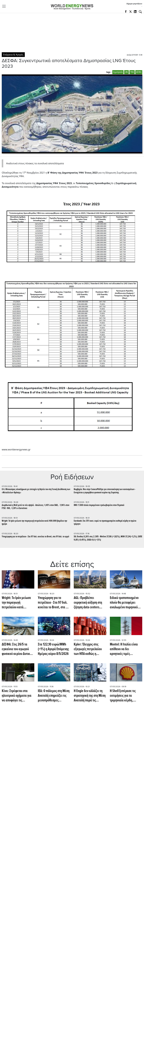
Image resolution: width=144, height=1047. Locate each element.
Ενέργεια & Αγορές (13, 54)
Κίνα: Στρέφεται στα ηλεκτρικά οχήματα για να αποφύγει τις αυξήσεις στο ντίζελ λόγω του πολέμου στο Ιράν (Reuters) (18, 696)
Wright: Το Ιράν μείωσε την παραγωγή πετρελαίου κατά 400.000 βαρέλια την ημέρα (34, 522)
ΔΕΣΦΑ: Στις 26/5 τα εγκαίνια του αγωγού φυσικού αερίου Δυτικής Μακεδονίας (17, 649)
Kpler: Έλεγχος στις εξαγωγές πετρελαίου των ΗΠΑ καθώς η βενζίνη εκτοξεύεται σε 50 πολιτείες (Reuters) (88, 649)
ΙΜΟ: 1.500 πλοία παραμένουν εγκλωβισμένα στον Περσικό (99, 505)
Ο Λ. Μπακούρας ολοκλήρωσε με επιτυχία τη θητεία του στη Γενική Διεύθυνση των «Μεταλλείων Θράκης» (36, 491)
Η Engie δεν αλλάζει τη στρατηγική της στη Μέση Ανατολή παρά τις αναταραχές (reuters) (90, 696)
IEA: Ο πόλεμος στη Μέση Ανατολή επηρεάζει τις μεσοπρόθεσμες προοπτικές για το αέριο (54, 696)
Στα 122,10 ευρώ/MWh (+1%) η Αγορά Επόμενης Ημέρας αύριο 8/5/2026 (53, 649)
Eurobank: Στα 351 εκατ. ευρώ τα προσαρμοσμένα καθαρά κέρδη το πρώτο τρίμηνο (105, 522)
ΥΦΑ (132, 72)
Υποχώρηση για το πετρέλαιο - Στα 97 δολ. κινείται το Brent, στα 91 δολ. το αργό (35, 536)
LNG (126, 72)
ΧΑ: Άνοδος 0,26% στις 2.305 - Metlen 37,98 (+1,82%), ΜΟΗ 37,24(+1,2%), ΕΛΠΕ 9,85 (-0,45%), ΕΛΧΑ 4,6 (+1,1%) (108, 538)
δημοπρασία (118, 72)
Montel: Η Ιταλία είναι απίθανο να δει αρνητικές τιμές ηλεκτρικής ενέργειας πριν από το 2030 (124, 649)
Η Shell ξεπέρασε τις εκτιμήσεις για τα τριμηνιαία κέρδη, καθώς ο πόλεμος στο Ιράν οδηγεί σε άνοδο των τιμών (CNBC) (123, 696)
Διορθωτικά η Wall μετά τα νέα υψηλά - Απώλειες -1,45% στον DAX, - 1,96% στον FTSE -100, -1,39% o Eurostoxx (35, 507)
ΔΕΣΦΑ (139, 72)
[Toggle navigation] (5, 6)
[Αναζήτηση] (140, 12)
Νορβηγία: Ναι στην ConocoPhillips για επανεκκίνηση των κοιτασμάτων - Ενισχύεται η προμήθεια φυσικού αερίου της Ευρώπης (104, 491)
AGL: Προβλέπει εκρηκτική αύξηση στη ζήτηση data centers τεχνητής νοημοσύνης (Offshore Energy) (88, 603)
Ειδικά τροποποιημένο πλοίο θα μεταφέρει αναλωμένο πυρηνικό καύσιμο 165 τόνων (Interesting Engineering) (126, 603)
